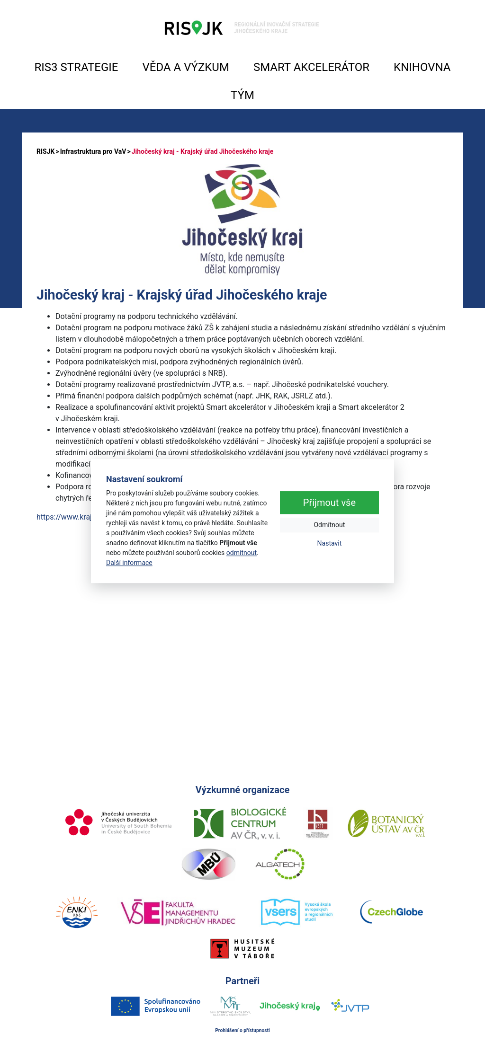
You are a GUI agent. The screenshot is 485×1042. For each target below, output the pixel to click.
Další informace (129, 562)
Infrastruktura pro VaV (93, 151)
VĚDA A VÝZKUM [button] (186, 67)
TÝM (242, 95)
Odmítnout (329, 525)
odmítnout (241, 552)
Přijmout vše (329, 502)
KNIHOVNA (422, 67)
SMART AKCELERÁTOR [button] (311, 67)
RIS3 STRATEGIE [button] (76, 67)
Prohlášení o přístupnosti (242, 1030)
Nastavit (329, 543)
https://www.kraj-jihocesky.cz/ (87, 516)
